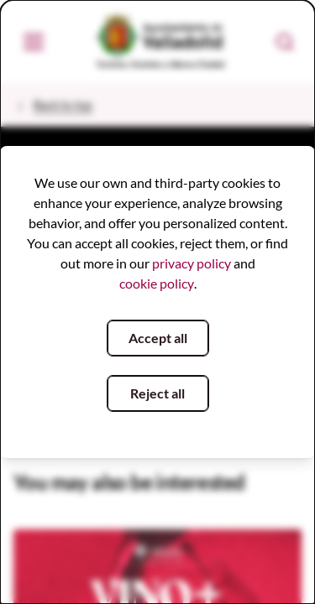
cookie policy (156, 283)
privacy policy (191, 263)
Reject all (157, 393)
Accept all (158, 338)
